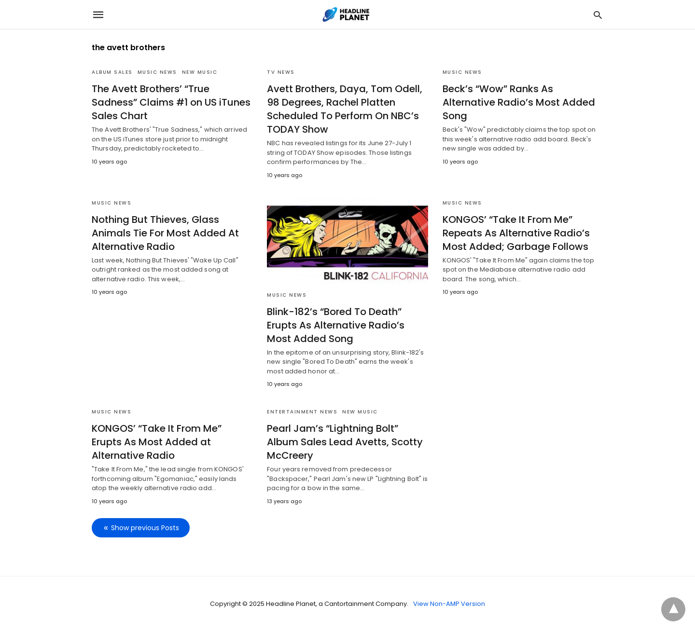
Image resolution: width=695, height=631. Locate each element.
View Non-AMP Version (449, 603)
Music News (157, 72)
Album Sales (112, 72)
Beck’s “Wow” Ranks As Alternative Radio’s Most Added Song (519, 102)
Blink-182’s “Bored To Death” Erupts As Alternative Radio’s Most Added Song (335, 325)
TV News (281, 72)
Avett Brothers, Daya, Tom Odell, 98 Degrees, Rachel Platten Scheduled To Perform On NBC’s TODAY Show (344, 109)
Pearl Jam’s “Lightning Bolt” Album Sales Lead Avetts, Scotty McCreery (345, 442)
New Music (200, 72)
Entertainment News (302, 411)
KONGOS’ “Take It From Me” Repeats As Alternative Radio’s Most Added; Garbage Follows (516, 233)
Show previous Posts (145, 528)
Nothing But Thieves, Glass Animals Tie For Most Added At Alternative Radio (165, 233)
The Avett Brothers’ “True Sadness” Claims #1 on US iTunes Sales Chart (171, 102)
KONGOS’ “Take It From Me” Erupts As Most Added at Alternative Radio (157, 442)
